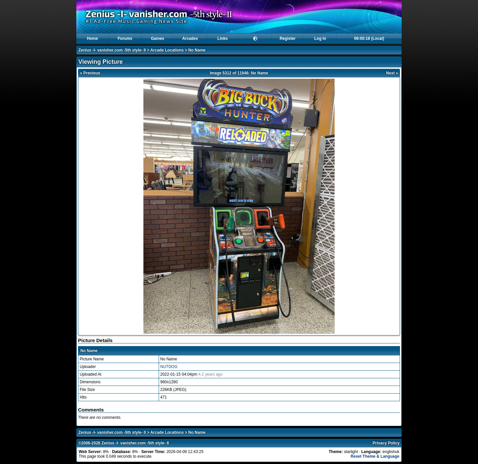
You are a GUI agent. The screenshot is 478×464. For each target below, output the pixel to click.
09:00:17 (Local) (369, 38)
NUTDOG (169, 366)
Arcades (190, 38)
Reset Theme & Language (375, 456)
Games (157, 38)
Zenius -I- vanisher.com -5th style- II (112, 50)
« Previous (90, 73)
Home (92, 38)
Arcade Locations (167, 50)
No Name (196, 50)
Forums (125, 38)
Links (222, 38)
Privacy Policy (386, 443)
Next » (392, 73)
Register (287, 38)
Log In (320, 38)
